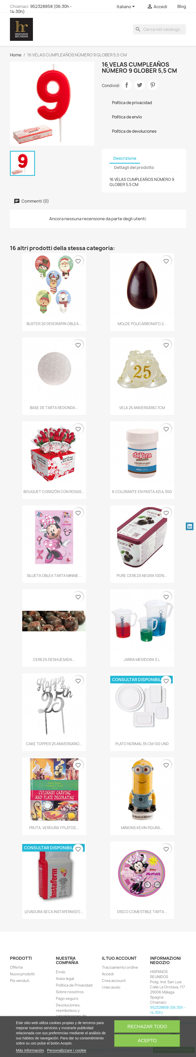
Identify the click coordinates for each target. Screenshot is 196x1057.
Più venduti (19, 980)
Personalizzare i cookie (66, 1050)
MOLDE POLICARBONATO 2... (142, 323)
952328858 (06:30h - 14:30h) (41, 9)
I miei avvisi (111, 987)
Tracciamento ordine (120, 967)
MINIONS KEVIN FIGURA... (142, 827)
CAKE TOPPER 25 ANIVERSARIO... (54, 743)
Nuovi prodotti (22, 974)
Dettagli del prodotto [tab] (134, 167)
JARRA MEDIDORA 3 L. (142, 659)
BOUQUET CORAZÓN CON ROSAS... (53, 491)
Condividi (126, 85)
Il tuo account (119, 958)
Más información (30, 1050)
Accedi (108, 974)
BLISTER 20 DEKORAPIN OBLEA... (54, 323)
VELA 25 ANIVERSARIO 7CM (142, 407)
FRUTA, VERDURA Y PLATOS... (54, 827)
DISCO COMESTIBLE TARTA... (142, 911)
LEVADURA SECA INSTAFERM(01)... (53, 911)
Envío (60, 971)
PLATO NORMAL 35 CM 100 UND (142, 743)
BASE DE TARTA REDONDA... (54, 407)
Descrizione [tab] (124, 158)
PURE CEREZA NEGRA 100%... (142, 575)
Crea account (114, 980)
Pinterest (153, 85)
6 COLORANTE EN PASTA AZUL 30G (142, 491)
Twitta (139, 85)
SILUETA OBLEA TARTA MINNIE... (54, 575)
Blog (181, 6)
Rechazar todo (147, 1026)
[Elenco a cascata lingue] (127, 7)
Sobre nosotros (70, 991)
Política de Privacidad (74, 985)
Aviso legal (65, 978)
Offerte (16, 967)
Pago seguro (67, 998)
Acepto (147, 1040)
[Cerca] (159, 29)
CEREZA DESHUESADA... (54, 659)
